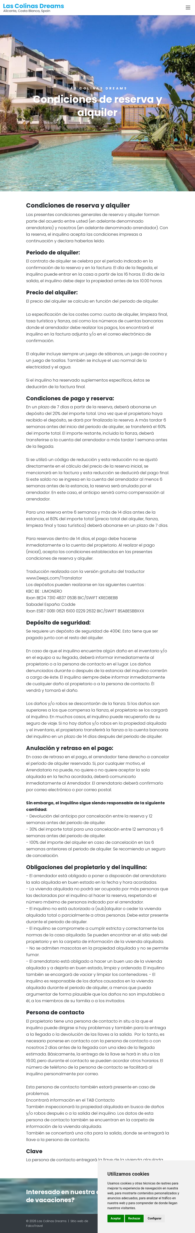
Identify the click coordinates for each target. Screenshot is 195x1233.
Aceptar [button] (116, 1218)
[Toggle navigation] (188, 7)
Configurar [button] (155, 1218)
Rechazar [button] (134, 1218)
